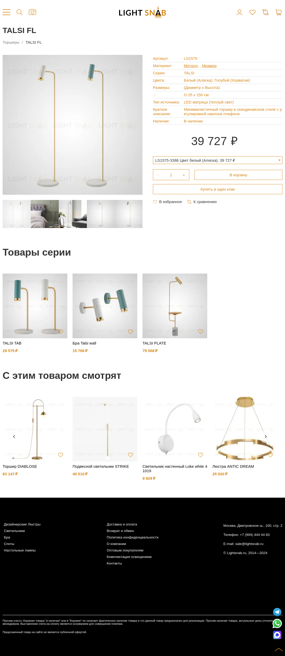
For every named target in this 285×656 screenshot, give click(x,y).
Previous (14, 437)
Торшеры (11, 42)
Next (266, 437)
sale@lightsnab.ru (249, 544)
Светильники (14, 531)
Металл (191, 65)
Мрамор (209, 65)
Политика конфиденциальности (132, 537)
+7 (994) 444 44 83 (255, 535)
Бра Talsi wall (84, 343)
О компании (116, 544)
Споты (9, 544)
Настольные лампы (20, 550)
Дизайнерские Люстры (22, 524)
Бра (7, 537)
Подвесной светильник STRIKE (101, 466)
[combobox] (217, 160)
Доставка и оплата (122, 524)
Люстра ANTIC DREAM (233, 466)
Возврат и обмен (120, 531)
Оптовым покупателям (125, 550)
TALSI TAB (12, 343)
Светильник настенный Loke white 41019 (174, 468)
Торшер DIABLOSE (20, 466)
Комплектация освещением (129, 557)
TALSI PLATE (154, 343)
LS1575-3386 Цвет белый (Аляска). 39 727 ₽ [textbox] (195, 160)
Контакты (114, 563)
